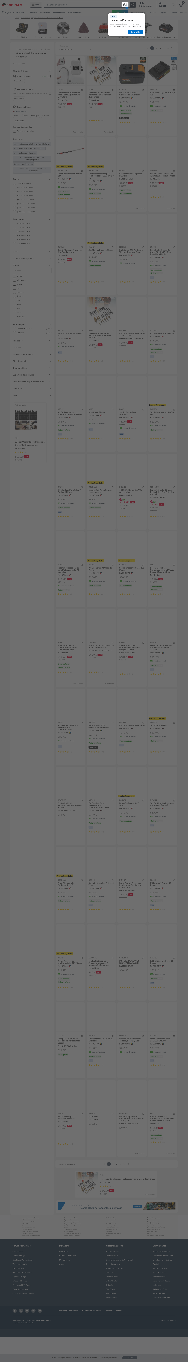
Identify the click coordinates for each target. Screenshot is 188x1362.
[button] (90, 4)
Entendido (135, 32)
